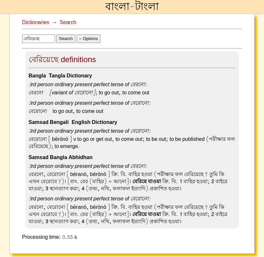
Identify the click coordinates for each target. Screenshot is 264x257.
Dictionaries (36, 22)
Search (68, 22)
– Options (88, 38)
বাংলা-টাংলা (132, 7)
